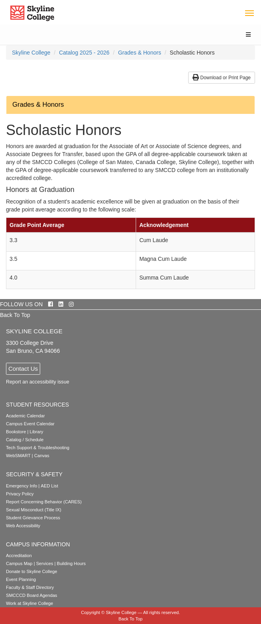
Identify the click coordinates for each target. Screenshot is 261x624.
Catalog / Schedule (25, 439)
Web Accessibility (23, 525)
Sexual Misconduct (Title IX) (33, 509)
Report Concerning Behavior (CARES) (44, 501)
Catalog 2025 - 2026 (84, 52)
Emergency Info (21, 485)
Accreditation (19, 555)
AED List (49, 485)
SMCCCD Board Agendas (31, 595)
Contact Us (23, 368)
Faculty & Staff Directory (30, 587)
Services (44, 563)
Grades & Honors (139, 52)
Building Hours (71, 563)
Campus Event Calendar (30, 423)
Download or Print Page (222, 77)
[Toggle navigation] (249, 12)
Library (36, 431)
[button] (130, 105)
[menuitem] (31, 53)
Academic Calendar (25, 415)
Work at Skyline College (29, 603)
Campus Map (19, 563)
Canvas (41, 455)
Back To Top (15, 315)
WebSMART (18, 455)
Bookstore (16, 431)
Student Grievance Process (33, 517)
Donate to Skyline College (31, 571)
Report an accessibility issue (37, 382)
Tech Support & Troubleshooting (37, 447)
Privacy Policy (20, 493)
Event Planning (21, 579)
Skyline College (31, 52)
